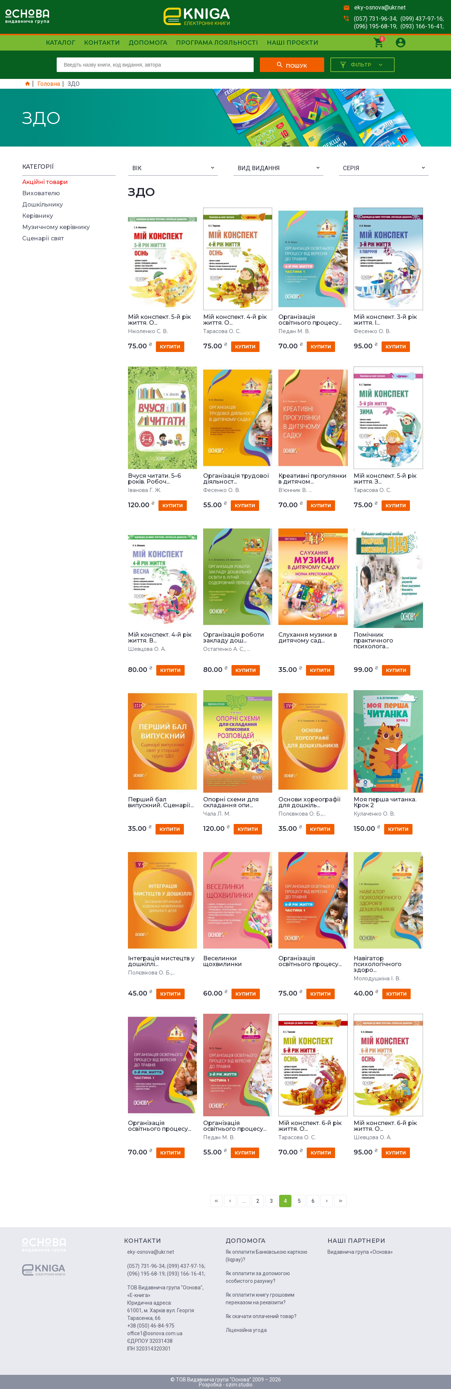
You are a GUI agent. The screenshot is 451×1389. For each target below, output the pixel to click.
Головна (48, 84)
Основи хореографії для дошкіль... (309, 802)
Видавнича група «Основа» (360, 1252)
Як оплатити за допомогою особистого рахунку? (258, 1277)
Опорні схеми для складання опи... (231, 802)
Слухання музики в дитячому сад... (307, 638)
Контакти (102, 42)
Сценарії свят (43, 238)
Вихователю (41, 193)
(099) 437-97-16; (422, 18)
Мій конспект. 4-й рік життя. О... (235, 320)
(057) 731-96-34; (375, 18)
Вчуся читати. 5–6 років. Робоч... (154, 479)
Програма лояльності (217, 42)
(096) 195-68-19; (375, 26)
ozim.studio (239, 1384)
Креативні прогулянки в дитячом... (312, 479)
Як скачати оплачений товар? (261, 1316)
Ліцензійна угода (246, 1330)
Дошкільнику (42, 205)
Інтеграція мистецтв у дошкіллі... (161, 961)
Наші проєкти (292, 42)
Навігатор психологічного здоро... (378, 964)
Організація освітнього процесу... (310, 320)
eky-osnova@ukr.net (380, 7)
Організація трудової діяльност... (236, 479)
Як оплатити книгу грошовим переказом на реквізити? (260, 1298)
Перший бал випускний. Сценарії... (161, 802)
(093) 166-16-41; (422, 26)
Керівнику (37, 216)
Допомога (148, 42)
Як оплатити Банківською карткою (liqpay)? (266, 1255)
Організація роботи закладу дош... (233, 638)
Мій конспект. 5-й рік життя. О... (159, 320)
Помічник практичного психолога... (373, 640)
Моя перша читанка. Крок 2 (385, 802)
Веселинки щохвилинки (222, 961)
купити (170, 346)
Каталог (60, 42)
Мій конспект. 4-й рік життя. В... (160, 638)
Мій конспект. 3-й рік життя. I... (385, 320)
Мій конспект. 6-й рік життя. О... (310, 1126)
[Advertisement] (69, 356)
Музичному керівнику (56, 227)
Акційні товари (45, 182)
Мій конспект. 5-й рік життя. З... (385, 479)
